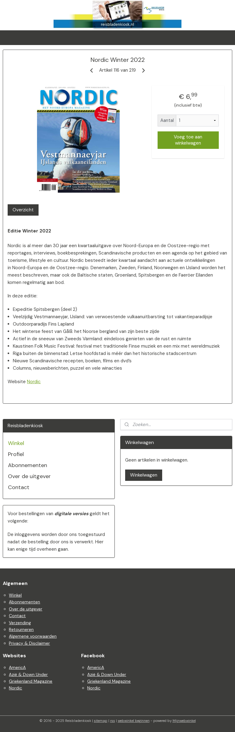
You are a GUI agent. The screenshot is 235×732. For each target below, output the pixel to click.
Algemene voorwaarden (33, 636)
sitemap (100, 721)
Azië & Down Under (28, 674)
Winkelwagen (143, 475)
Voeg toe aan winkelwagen (188, 140)
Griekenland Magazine (30, 681)
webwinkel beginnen (134, 721)
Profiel (16, 454)
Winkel (16, 443)
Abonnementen (27, 465)
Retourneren (21, 629)
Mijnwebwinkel (184, 721)
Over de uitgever (29, 476)
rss (112, 721)
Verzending (20, 622)
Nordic (34, 382)
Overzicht (23, 210)
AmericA (17, 667)
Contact (18, 487)
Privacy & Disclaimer (29, 643)
